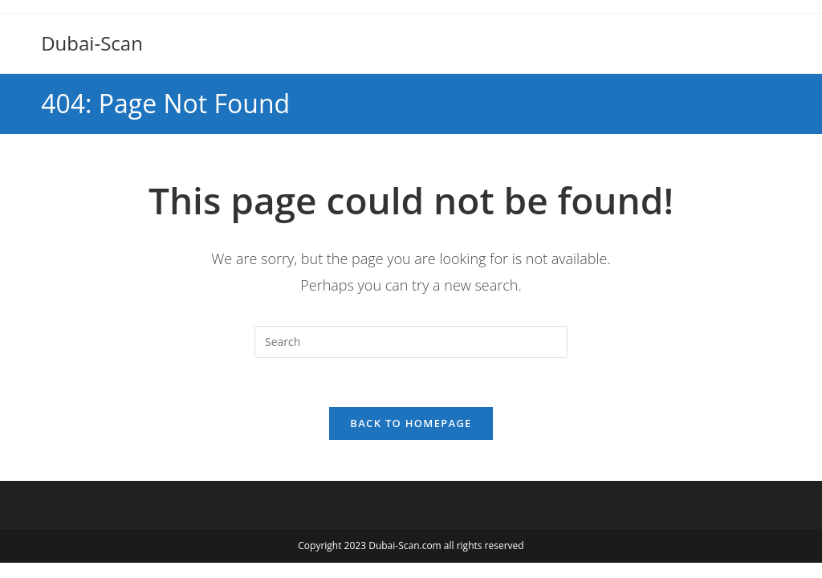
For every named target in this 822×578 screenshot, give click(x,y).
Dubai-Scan (92, 43)
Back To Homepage (410, 423)
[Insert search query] (411, 342)
